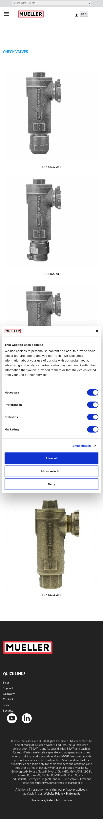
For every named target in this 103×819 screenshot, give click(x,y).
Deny (51, 484)
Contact (8, 699)
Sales (6, 682)
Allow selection (51, 471)
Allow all (52, 458)
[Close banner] (97, 331)
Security (8, 710)
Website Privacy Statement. (61, 793)
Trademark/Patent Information (51, 800)
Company (9, 693)
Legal (6, 705)
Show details (81, 445)
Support (8, 688)
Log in (77, 15)
